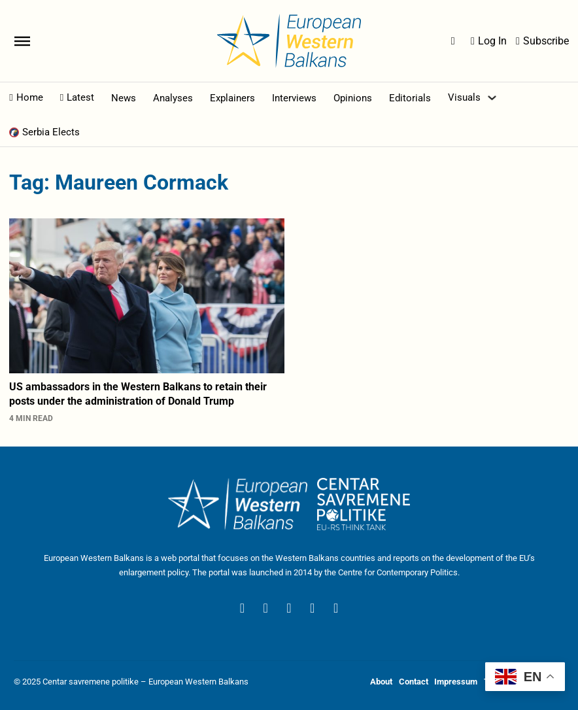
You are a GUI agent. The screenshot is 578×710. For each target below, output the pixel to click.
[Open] (22, 40)
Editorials (410, 98)
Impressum (455, 681)
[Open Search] (453, 41)
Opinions (352, 98)
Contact (413, 681)
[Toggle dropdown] (492, 98)
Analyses (173, 98)
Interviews (294, 98)
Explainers (232, 98)
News (123, 98)
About (381, 681)
